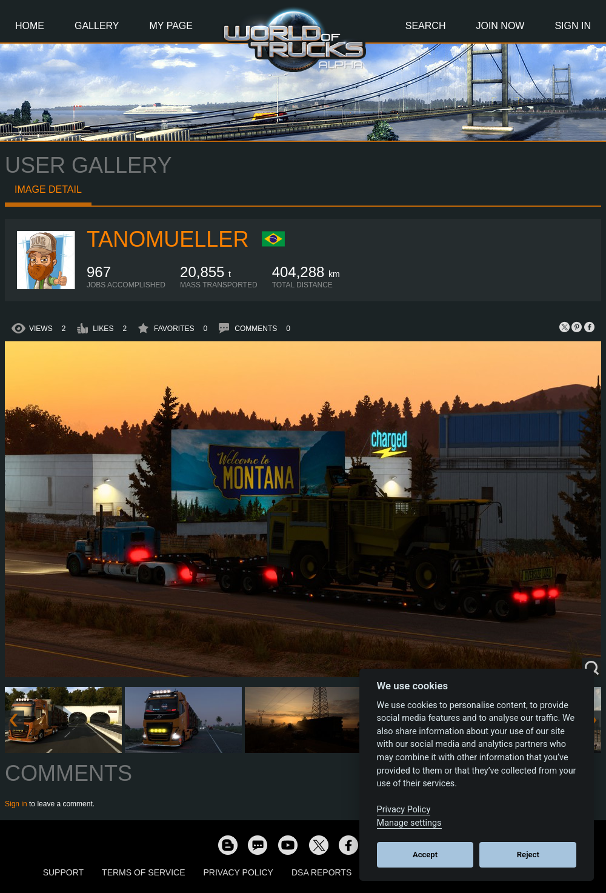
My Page (171, 26)
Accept (425, 854)
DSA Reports (321, 872)
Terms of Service (143, 872)
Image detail (48, 189)
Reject (528, 854)
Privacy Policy (238, 872)
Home (29, 26)
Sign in (16, 804)
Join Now (500, 26)
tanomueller (167, 239)
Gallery (97, 26)
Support (63, 872)
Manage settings (409, 823)
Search (425, 26)
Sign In (572, 26)
